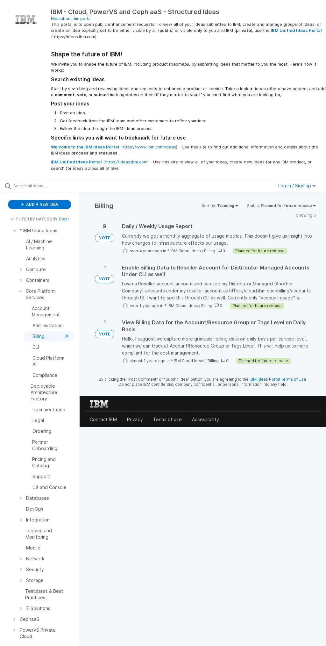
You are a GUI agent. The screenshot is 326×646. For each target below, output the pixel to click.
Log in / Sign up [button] (297, 185)
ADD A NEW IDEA (39, 204)
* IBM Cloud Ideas (184, 250)
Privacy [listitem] (135, 419)
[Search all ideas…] (43, 186)
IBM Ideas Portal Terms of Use (278, 379)
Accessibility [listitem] (205, 419)
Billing (209, 250)
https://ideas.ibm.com (126, 161)
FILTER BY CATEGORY (34, 219)
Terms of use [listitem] (167, 419)
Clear (64, 219)
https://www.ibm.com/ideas (149, 146)
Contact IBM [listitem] (103, 419)
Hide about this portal (71, 18)
